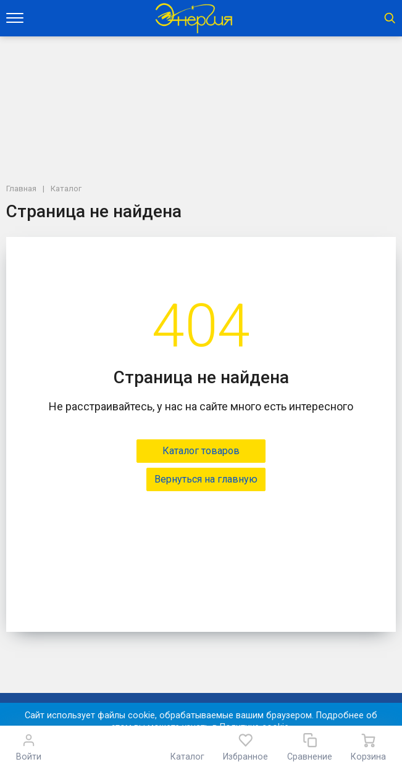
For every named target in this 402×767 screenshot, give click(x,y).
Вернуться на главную (206, 479)
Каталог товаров (201, 451)
